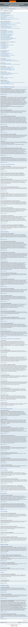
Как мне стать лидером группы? (4, 54)
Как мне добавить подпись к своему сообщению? (6, 32)
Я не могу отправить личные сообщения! (5, 59)
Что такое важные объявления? (4, 45)
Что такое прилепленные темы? (4, 47)
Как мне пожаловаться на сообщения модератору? (6, 37)
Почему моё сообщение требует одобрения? (6, 39)
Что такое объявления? (3, 46)
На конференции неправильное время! (5, 23)
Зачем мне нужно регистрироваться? (5, 13)
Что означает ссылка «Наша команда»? (5, 56)
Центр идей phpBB (18, 595)
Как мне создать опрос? (3, 33)
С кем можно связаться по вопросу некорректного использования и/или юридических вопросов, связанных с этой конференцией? (12, 82)
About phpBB (4, 590)
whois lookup (2, 603)
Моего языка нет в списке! (3, 25)
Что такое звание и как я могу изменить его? (6, 27)
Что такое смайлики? (3, 44)
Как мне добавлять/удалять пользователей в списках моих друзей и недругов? (10, 64)
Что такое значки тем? (3, 48)
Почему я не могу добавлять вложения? (5, 36)
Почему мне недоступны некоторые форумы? (6, 35)
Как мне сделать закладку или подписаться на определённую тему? (9, 73)
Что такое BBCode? (2, 42)
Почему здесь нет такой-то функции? (5, 81)
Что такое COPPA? (2, 14)
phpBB (3, 197)
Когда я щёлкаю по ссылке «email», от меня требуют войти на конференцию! (10, 28)
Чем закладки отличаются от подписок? (5, 72)
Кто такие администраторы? (4, 51)
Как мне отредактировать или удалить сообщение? (6, 31)
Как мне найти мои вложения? (4, 78)
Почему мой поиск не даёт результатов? (5, 67)
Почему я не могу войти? (3, 16)
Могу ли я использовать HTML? (4, 43)
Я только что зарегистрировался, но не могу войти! (6, 15)
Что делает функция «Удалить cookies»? (5, 19)
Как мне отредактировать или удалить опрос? (6, 34)
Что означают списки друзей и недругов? (5, 63)
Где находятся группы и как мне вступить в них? (6, 53)
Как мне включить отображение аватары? (5, 26)
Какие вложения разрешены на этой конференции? (7, 77)
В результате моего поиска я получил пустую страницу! (7, 68)
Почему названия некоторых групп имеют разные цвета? (7, 55)
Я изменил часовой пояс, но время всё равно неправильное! (8, 24)
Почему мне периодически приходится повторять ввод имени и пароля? (9, 18)
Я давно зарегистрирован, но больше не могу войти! (7, 17)
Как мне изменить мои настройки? (4, 22)
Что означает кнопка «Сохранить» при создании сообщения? (8, 38)
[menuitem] (5, 7)
